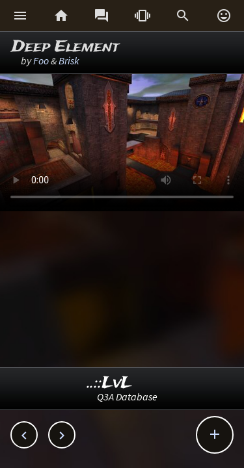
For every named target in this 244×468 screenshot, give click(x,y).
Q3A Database (127, 396)
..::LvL (109, 383)
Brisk (69, 60)
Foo (41, 60)
